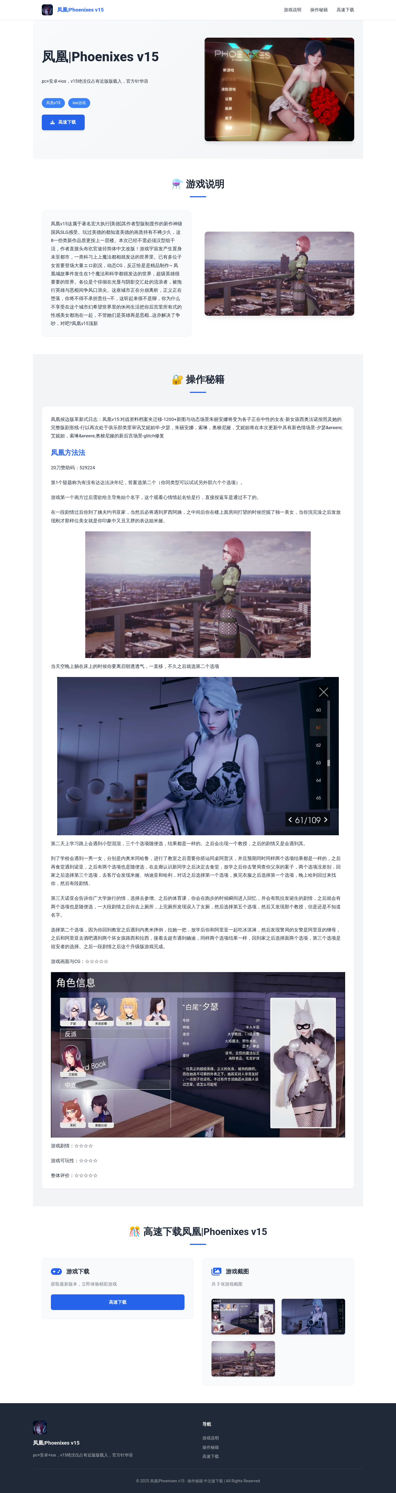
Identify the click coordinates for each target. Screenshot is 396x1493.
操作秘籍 (319, 9)
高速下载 (345, 9)
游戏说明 (292, 9)
